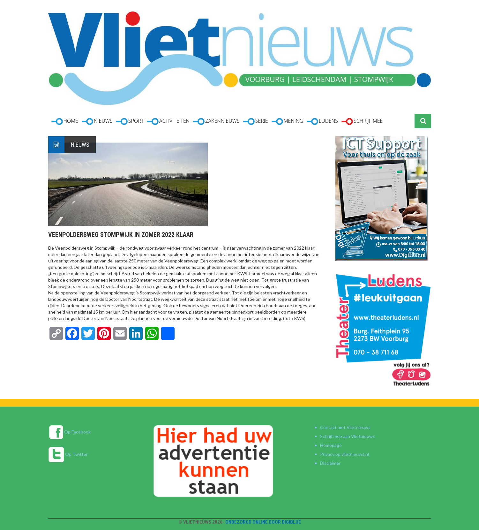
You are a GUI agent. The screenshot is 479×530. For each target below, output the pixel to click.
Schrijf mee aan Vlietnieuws (347, 436)
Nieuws (80, 144)
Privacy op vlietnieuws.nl (344, 454)
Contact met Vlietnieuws (345, 427)
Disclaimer (330, 463)
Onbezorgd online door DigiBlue (263, 522)
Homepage (331, 445)
